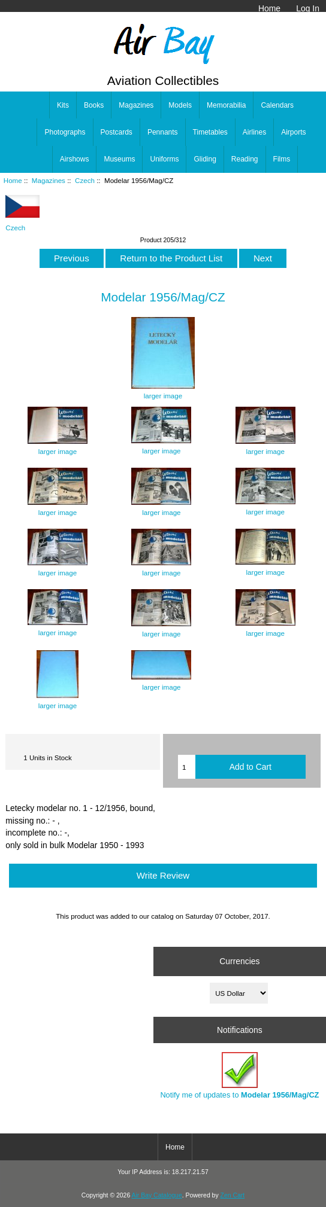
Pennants (162, 132)
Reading (244, 159)
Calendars (277, 105)
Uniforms (164, 159)
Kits (63, 105)
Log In (307, 8)
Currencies (239, 961)
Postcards (116, 132)
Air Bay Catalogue (157, 1195)
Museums (119, 159)
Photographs (64, 132)
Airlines (254, 132)
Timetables (210, 132)
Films (282, 159)
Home (269, 8)
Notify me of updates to (239, 1075)
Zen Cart (233, 1195)
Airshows (74, 159)
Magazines (48, 180)
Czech (85, 180)
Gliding (205, 159)
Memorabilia (226, 105)
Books (94, 105)
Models (180, 105)
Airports (293, 132)
